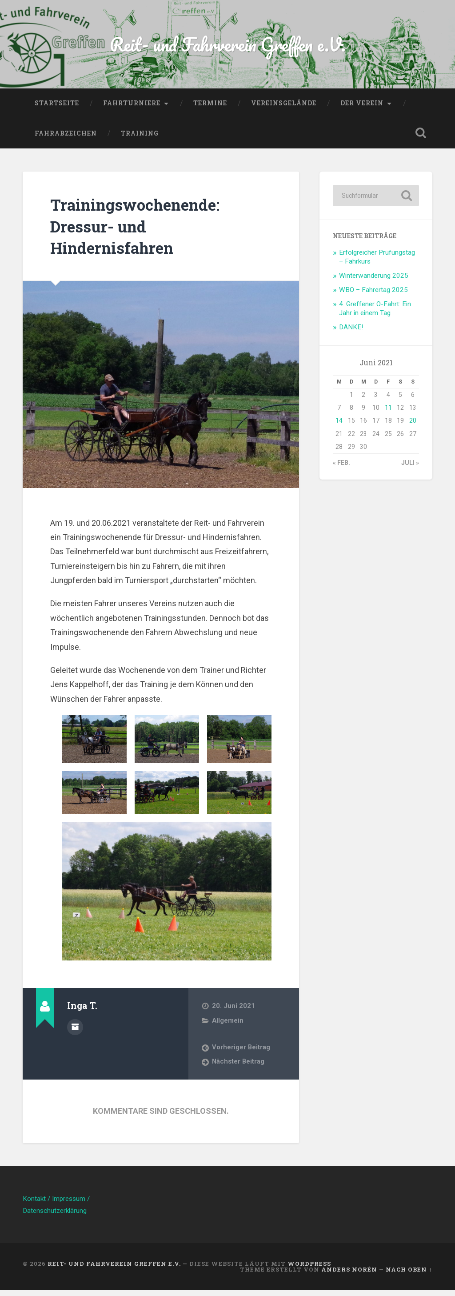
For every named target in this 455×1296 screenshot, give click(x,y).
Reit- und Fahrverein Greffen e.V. (227, 47)
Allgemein (228, 1026)
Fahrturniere (131, 108)
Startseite (57, 108)
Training (140, 139)
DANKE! (351, 332)
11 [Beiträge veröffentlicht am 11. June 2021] (388, 413)
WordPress (309, 1269)
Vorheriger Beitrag (241, 1053)
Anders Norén (349, 1275)
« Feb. (341, 468)
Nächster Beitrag (239, 1068)
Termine (210, 108)
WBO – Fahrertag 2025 (373, 295)
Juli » (410, 468)
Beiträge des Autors (75, 1032)
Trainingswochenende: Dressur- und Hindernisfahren (148, 231)
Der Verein (361, 108)
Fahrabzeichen (66, 139)
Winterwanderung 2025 (373, 281)
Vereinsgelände (283, 108)
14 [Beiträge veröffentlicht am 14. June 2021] (339, 426)
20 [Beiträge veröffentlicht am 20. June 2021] (412, 426)
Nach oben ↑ (409, 1275)
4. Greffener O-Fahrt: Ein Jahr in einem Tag (375, 313)
